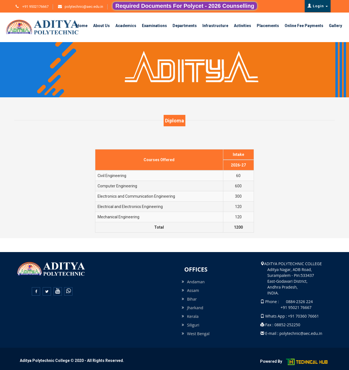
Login (317, 6)
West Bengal (198, 333)
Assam (193, 290)
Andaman (196, 281)
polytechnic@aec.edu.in (84, 6)
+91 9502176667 (35, 6)
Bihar (192, 299)
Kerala (192, 316)
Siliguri (193, 325)
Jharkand (195, 307)
